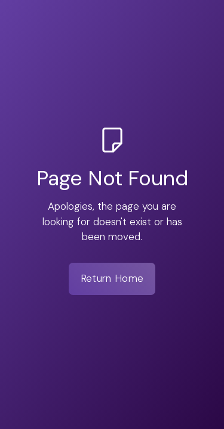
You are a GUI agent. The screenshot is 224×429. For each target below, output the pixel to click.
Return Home (112, 278)
